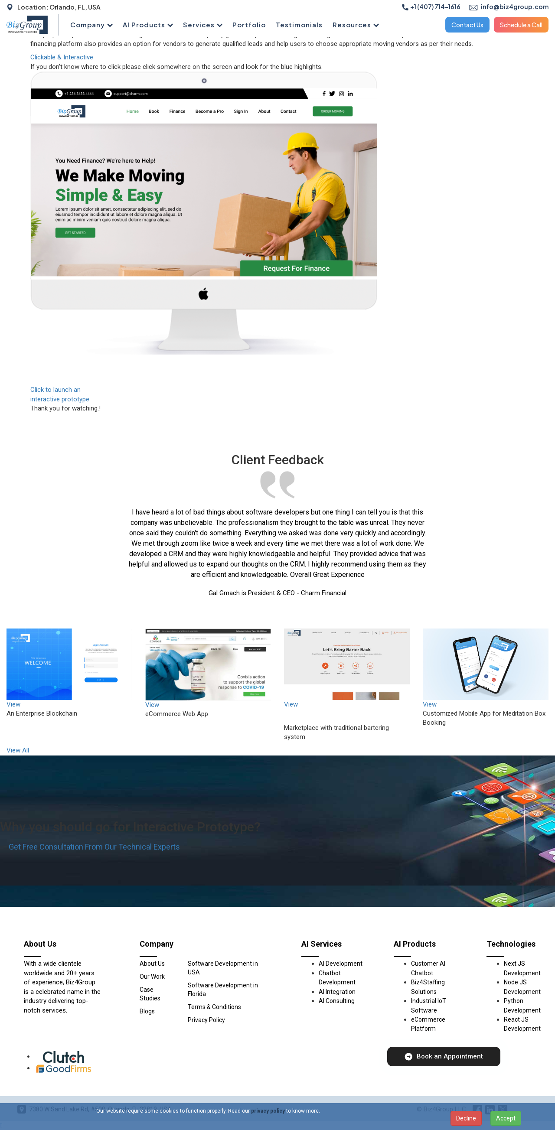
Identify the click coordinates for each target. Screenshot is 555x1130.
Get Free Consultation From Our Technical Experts (94, 846)
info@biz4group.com (508, 6)
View (13, 704)
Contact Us (467, 25)
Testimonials (299, 24)
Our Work (152, 976)
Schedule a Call (521, 25)
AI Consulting (337, 1000)
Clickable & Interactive (61, 57)
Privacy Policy (206, 1019)
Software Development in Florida (223, 989)
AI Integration (337, 991)
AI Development (340, 963)
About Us (152, 963)
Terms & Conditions (214, 1006)
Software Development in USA (223, 968)
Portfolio (249, 24)
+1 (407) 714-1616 (431, 6)
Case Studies (150, 994)
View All (18, 750)
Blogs (147, 1011)
